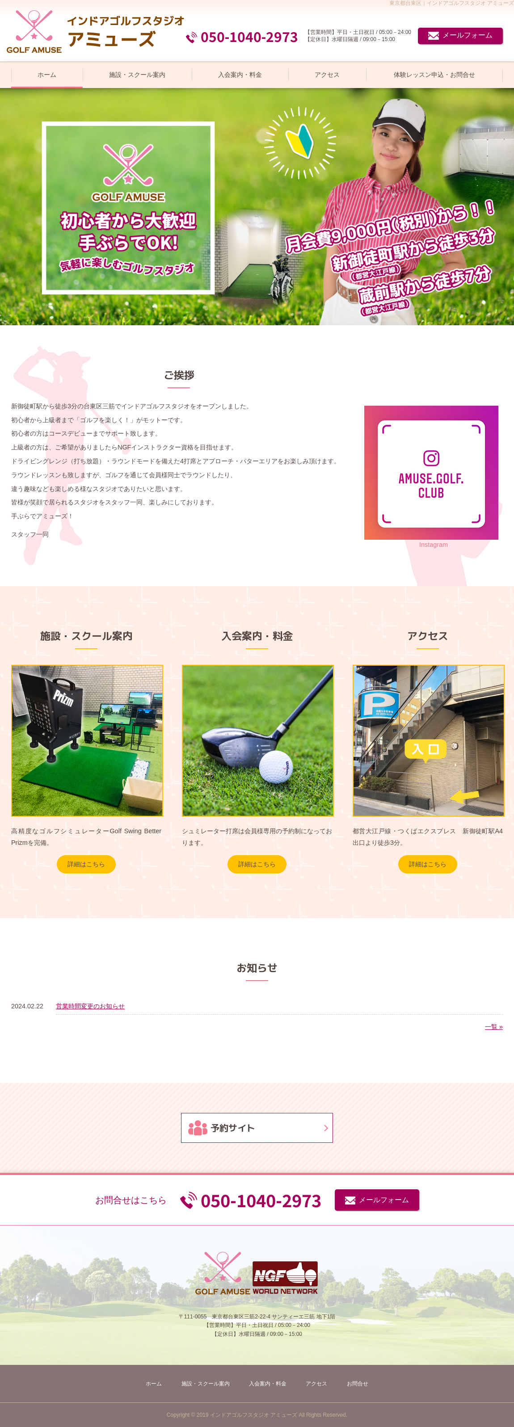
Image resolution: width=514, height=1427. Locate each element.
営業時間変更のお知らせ (90, 1006)
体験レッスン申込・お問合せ (434, 74)
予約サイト (233, 1127)
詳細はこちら (86, 864)
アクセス (327, 74)
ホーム (47, 74)
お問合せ (357, 1384)
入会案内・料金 (240, 74)
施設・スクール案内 (137, 74)
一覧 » (494, 1026)
